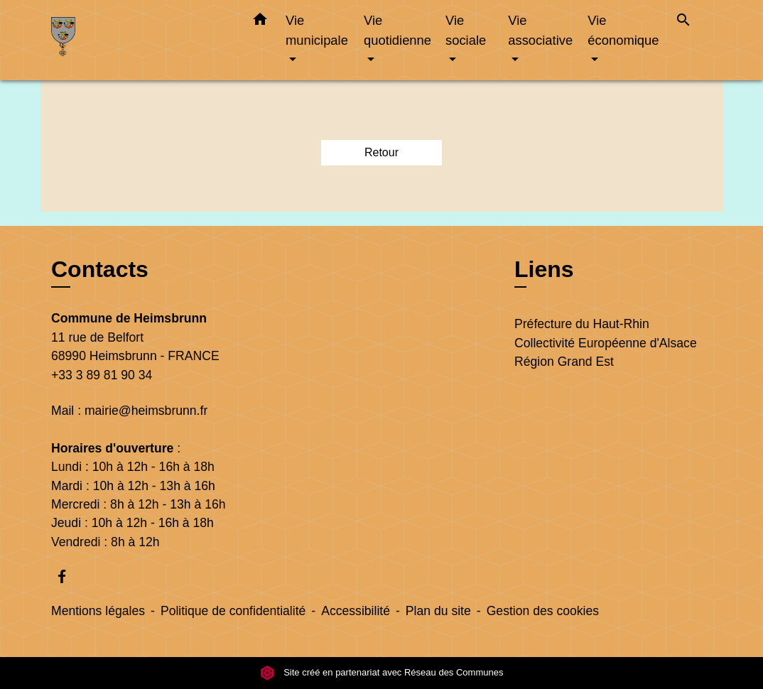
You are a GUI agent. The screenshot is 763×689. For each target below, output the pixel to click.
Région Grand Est (564, 361)
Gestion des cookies (543, 611)
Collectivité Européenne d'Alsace (605, 343)
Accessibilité (355, 611)
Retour (381, 152)
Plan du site (438, 611)
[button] (260, 22)
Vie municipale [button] (317, 30)
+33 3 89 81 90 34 (101, 375)
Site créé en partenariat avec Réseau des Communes (382, 672)
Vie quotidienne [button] (397, 30)
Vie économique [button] (623, 30)
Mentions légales (98, 611)
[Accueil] (140, 40)
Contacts (99, 269)
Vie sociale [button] (465, 30)
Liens (544, 269)
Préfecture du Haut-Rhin (581, 324)
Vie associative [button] (540, 30)
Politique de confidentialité (233, 611)
